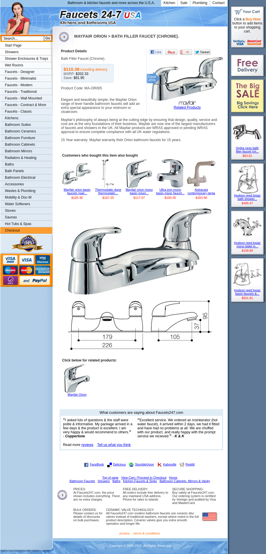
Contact (219, 3)
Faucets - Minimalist (20, 78)
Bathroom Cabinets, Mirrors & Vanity (185, 481)
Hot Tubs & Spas (18, 224)
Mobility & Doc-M (18, 197)
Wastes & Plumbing (20, 191)
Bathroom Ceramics (20, 131)
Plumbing (200, 3)
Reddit (189, 464)
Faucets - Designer (20, 72)
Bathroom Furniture (20, 138)
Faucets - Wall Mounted (23, 98)
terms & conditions (146, 533)
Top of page (110, 477)
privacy (125, 533)
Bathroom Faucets (82, 481)
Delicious (119, 464)
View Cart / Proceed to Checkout (144, 477)
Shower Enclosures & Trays (26, 59)
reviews (87, 445)
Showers (12, 52)
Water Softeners (17, 204)
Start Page (13, 45)
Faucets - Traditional (21, 92)
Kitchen (169, 3)
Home (173, 477)
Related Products (187, 107)
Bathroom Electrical (20, 178)
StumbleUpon (144, 464)
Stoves (10, 211)
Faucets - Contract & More (25, 105)
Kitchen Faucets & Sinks (140, 481)
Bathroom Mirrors (18, 151)
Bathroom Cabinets (20, 145)
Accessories (14, 184)
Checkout (12, 230)
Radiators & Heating (21, 158)
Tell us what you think (114, 445)
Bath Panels (14, 171)
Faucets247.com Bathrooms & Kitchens (55, 15)
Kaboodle (169, 464)
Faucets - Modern (18, 85)
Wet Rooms (14, 65)
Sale (183, 3)
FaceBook (97, 464)
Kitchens (11, 118)
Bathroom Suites (18, 125)
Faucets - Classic (18, 111)
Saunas (11, 217)
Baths (9, 164)
